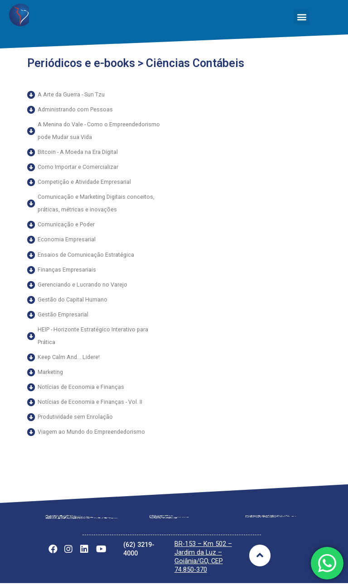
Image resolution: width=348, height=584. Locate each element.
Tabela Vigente (167, 518)
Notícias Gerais (263, 517)
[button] (301, 17)
